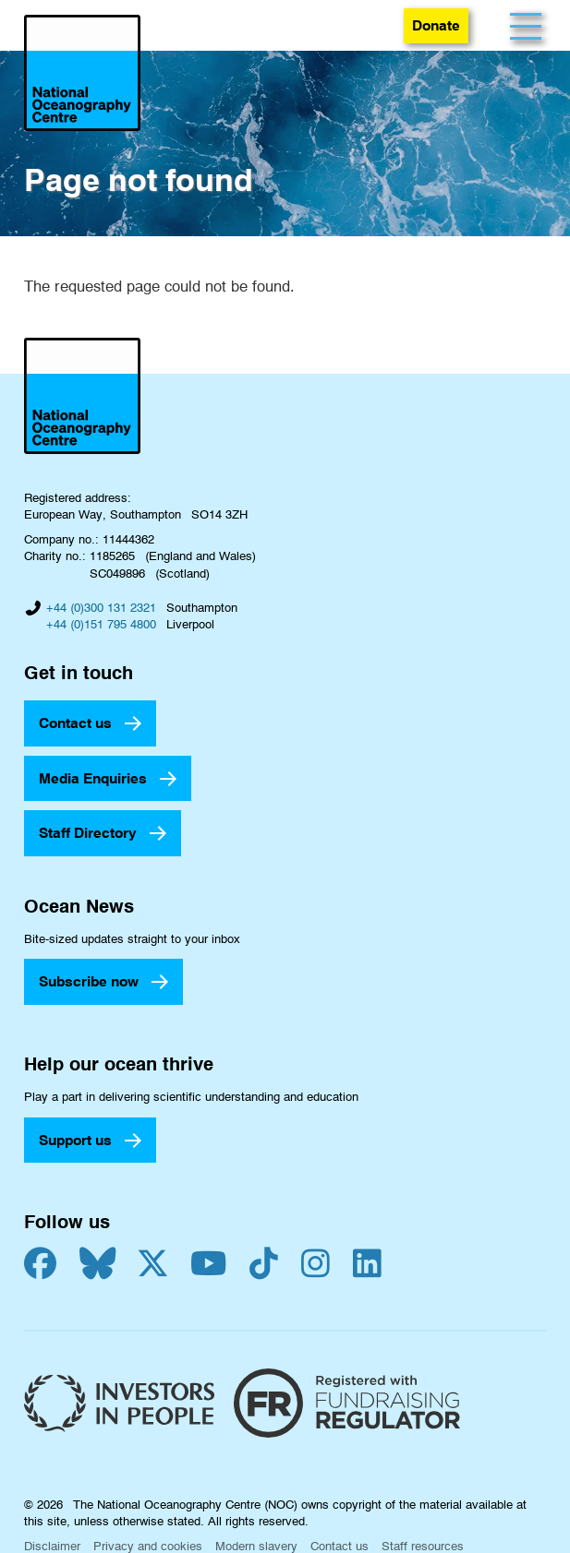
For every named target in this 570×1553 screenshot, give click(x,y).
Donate (436, 25)
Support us (75, 1140)
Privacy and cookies (147, 1545)
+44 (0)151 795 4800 (101, 623)
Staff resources (423, 1545)
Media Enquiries (93, 778)
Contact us (75, 723)
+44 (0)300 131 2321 (101, 607)
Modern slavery (256, 1545)
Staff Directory (88, 833)
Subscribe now (89, 981)
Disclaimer (52, 1545)
